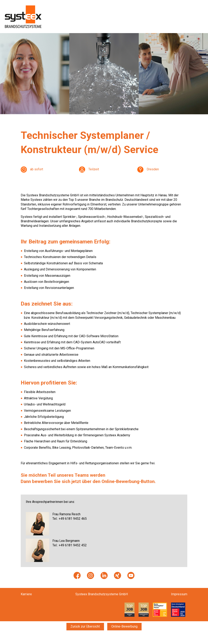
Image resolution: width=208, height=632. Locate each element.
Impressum (179, 594)
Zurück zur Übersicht (85, 626)
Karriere (26, 594)
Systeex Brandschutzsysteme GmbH (101, 594)
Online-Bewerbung (124, 626)
